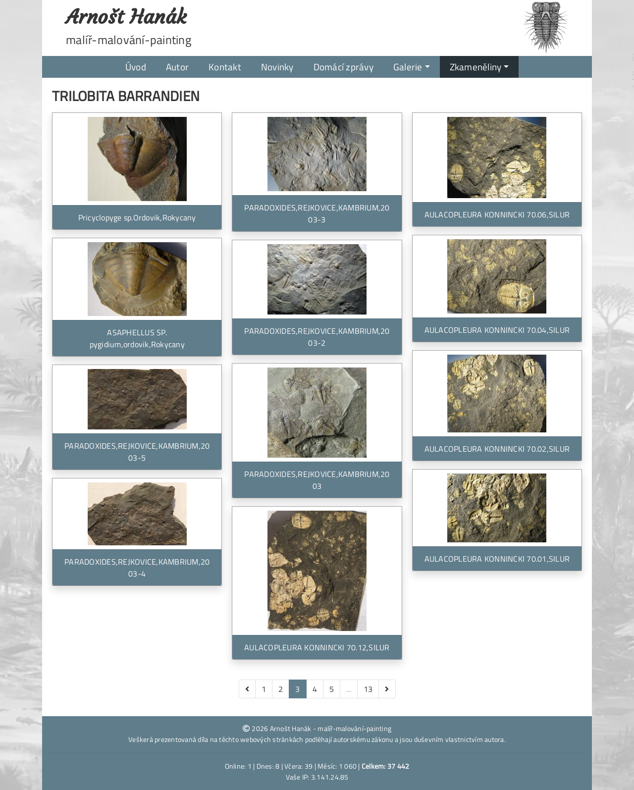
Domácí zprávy (343, 66)
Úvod (135, 66)
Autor (177, 66)
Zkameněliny (476, 66)
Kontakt (225, 66)
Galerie (408, 66)
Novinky (277, 66)
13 (368, 689)
